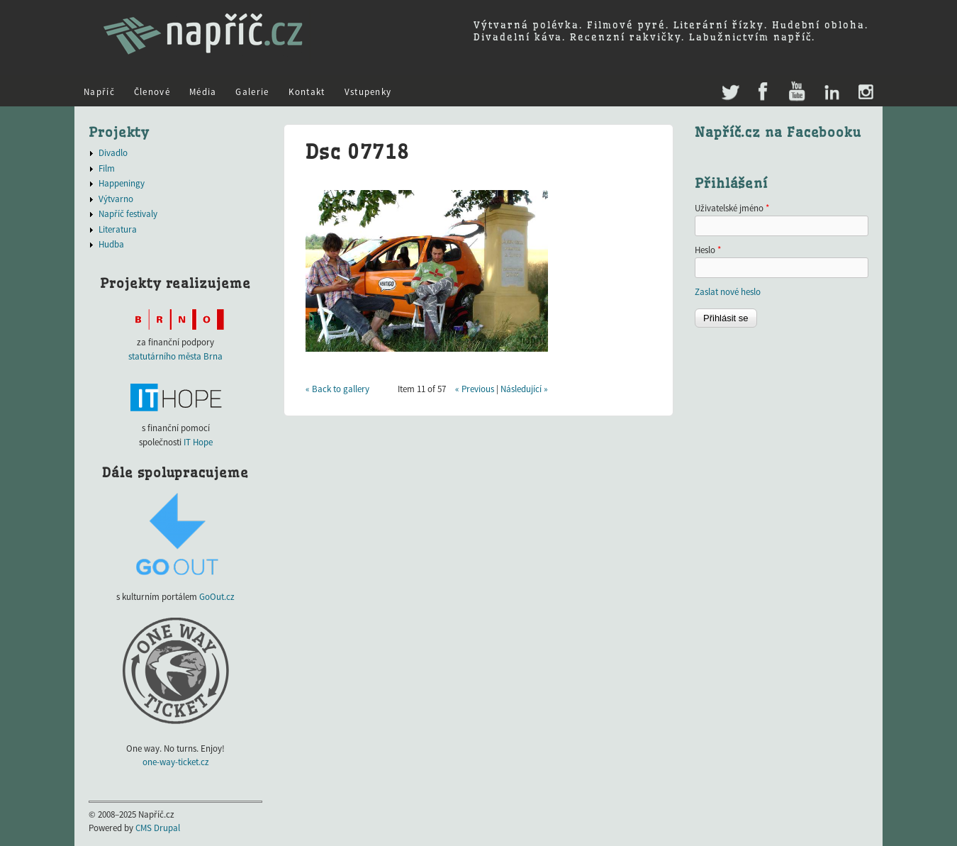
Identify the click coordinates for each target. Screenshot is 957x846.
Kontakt (307, 92)
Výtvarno (116, 199)
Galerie (252, 92)
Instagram (865, 92)
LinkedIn (831, 92)
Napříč (99, 92)
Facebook (763, 92)
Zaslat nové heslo (728, 292)
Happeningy (122, 183)
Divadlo (113, 153)
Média (203, 92)
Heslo (708, 250)
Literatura (118, 229)
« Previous (474, 389)
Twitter (729, 85)
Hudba (111, 244)
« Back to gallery (337, 389)
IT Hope (198, 442)
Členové (152, 92)
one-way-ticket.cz (175, 762)
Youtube (796, 92)
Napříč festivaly (128, 214)
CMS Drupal (157, 828)
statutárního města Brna (175, 356)
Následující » (524, 389)
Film (107, 168)
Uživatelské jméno (732, 208)
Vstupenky (368, 92)
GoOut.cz (217, 597)
